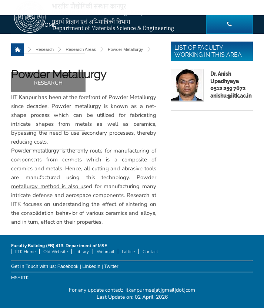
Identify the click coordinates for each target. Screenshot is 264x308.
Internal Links (48, 121)
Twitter (111, 266)
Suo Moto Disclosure (48, 160)
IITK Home (25, 252)
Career (48, 179)
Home (48, 25)
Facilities (48, 102)
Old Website (55, 252)
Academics (48, 63)
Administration (48, 140)
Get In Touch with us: (34, 266)
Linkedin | (93, 266)
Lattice (128, 252)
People (48, 44)
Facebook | (69, 266)
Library (82, 252)
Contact (150, 252)
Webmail (105, 252)
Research (48, 82)
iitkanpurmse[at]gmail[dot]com (159, 290)
